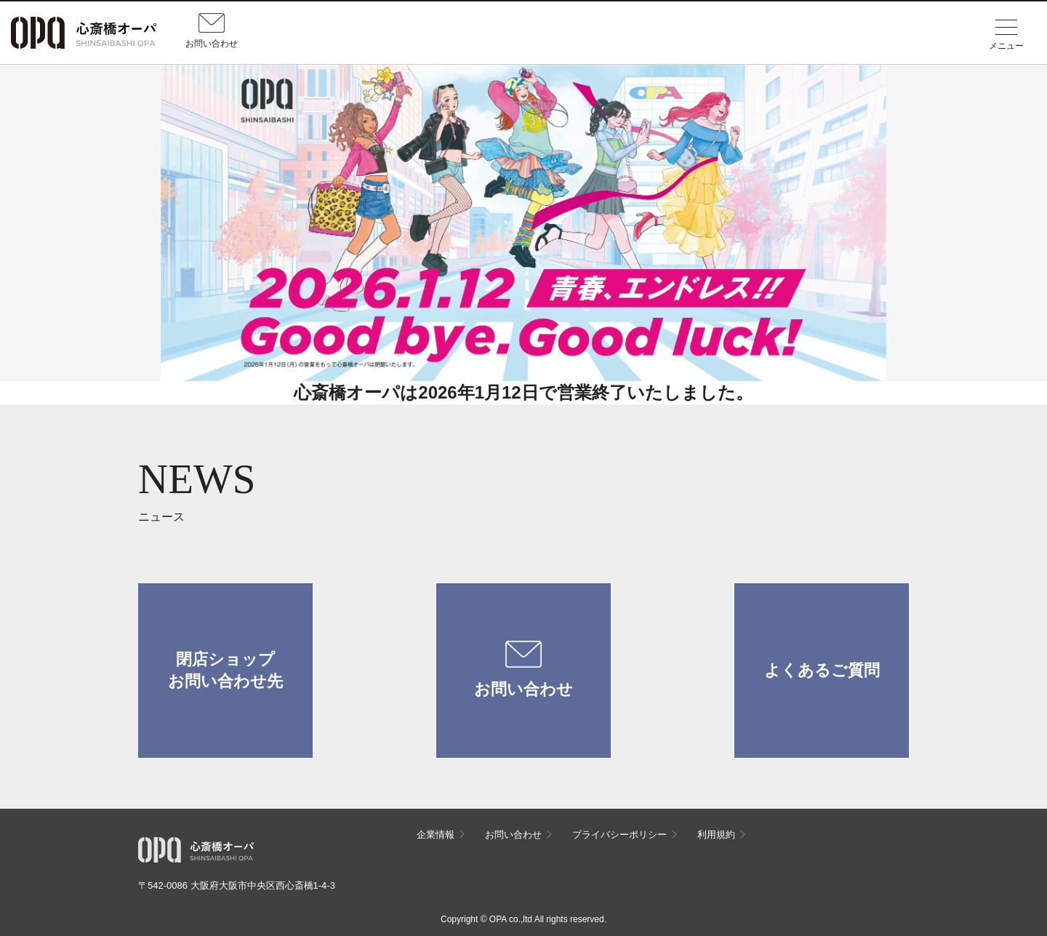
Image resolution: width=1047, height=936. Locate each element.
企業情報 (435, 834)
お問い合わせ (523, 670)
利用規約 (716, 834)
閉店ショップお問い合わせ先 (225, 670)
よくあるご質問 (822, 670)
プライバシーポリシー (619, 834)
